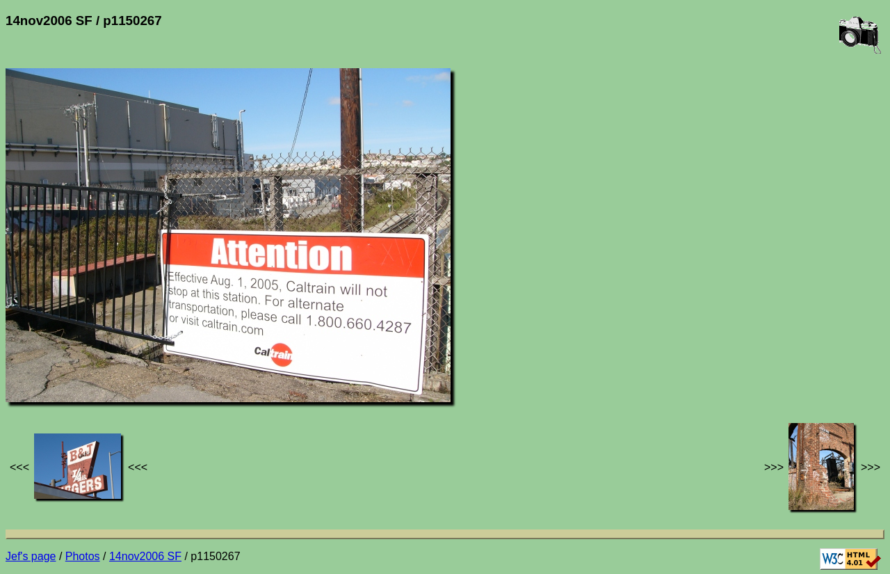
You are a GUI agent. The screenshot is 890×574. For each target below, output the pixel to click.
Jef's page (31, 556)
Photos (82, 556)
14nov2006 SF (145, 556)
